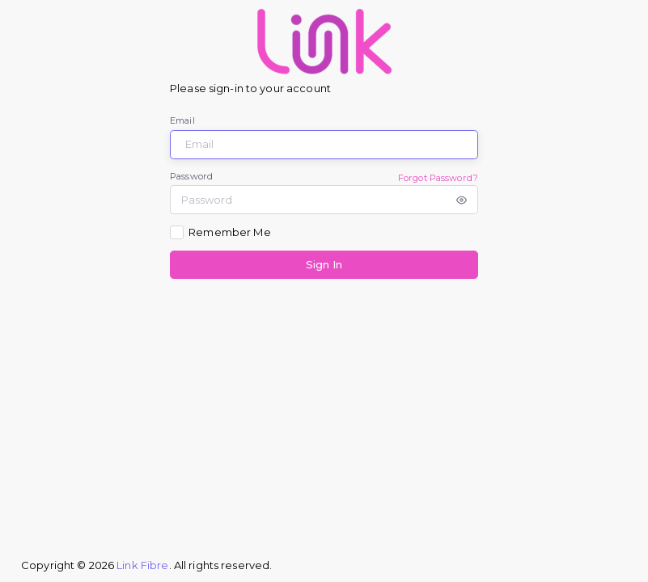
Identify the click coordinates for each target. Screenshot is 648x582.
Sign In (324, 264)
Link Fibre (142, 565)
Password (191, 176)
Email (182, 120)
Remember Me (229, 232)
